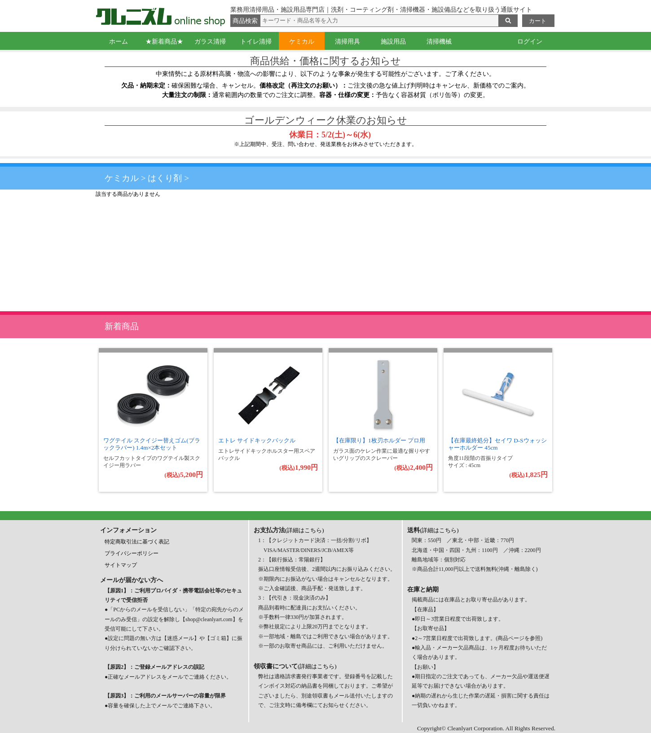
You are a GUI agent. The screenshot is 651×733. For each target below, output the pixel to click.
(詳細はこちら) (304, 530)
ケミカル (301, 41)
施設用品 (393, 41)
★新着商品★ (164, 41)
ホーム (118, 41)
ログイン (529, 41)
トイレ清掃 (256, 41)
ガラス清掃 (210, 41)
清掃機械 (439, 41)
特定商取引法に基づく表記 (137, 542)
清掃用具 (347, 41)
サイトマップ (121, 565)
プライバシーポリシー (131, 553)
